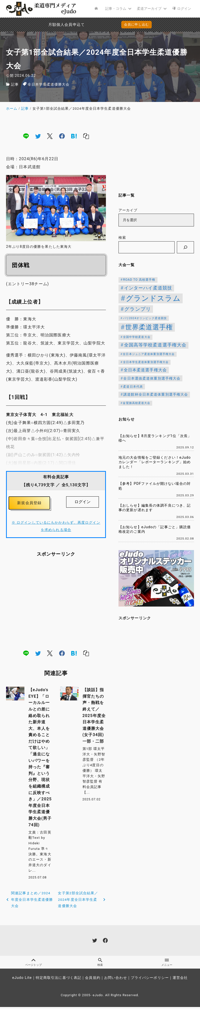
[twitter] (38, 136)
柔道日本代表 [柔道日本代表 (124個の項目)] (133, 386)
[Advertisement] (56, 604)
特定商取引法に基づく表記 (58, 980)
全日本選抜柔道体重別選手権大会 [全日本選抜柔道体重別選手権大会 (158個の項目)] (151, 378)
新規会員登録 (29, 503)
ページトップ (33, 964)
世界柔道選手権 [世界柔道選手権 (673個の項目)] (149, 327)
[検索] (185, 247)
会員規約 (92, 980)
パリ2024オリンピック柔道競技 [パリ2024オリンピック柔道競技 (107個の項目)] (145, 318)
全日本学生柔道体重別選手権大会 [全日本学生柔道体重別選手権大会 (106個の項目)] (146, 362)
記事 (15, 84)
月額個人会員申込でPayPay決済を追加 (55, 24)
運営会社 (180, 980)
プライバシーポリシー (150, 980)
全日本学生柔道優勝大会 (48, 84)
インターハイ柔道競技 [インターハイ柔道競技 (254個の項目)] (148, 287)
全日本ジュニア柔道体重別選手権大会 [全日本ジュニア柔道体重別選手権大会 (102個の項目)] (149, 354)
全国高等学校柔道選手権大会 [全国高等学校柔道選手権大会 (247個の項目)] (155, 344)
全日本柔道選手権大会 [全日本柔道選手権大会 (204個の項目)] (145, 370)
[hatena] (74, 136)
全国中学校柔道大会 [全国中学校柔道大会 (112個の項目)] (136, 337)
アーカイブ (128, 210)
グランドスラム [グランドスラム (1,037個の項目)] (153, 298)
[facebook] (62, 136)
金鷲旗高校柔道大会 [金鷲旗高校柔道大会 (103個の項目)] (136, 403)
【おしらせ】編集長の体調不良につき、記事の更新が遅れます (154, 507)
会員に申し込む (136, 24)
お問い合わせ (115, 980)
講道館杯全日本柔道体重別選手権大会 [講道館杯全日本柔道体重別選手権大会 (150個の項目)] (155, 394)
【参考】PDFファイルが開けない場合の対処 (154, 486)
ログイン (82, 501)
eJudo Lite (22, 980)
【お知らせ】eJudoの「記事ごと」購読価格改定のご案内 (154, 529)
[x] (50, 136)
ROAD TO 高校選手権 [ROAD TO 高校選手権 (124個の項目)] (139, 279)
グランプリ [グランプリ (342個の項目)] (137, 309)
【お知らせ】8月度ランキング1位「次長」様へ (155, 438)
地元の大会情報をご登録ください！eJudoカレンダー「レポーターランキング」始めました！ (154, 462)
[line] (26, 136)
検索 (122, 237)
